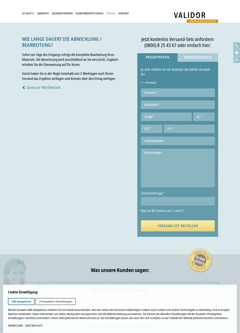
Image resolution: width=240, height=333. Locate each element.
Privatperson (157, 57)
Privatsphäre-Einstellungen (55, 301)
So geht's (28, 13)
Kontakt (124, 13)
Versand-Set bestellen (178, 225)
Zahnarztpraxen (62, 13)
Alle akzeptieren (21, 301)
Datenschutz (34, 326)
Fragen (110, 13)
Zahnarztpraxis (198, 57)
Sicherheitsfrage (152, 193)
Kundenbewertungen (89, 13)
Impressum (15, 326)
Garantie (43, 13)
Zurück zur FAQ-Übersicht (43, 87)
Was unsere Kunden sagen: (120, 270)
